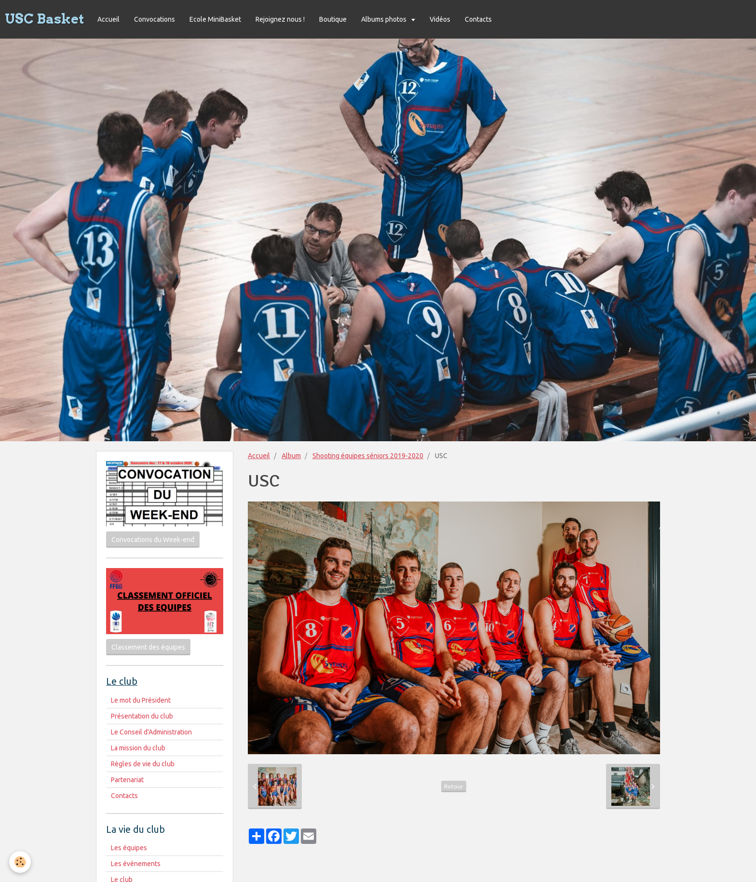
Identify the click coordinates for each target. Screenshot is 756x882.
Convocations (154, 19)
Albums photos (384, 19)
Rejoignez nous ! (280, 19)
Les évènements (136, 864)
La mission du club (138, 748)
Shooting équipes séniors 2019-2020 (367, 456)
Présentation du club (142, 716)
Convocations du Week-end (152, 539)
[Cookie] (20, 862)
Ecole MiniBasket (215, 19)
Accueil (108, 19)
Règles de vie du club (143, 764)
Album (291, 456)
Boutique (333, 19)
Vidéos (440, 19)
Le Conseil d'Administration (151, 732)
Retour (453, 786)
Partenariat (127, 780)
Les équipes (129, 848)
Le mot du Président (141, 700)
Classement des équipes (148, 647)
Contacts (478, 19)
